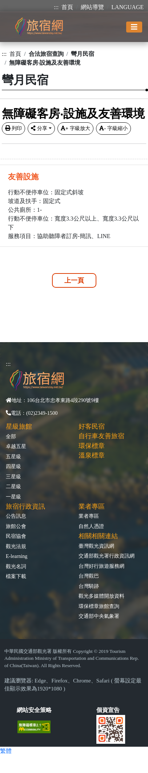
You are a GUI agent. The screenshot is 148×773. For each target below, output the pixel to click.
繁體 (6, 751)
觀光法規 (16, 546)
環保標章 (92, 445)
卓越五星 (16, 446)
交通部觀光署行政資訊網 (107, 556)
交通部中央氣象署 (99, 616)
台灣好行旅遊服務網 (101, 566)
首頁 (67, 7)
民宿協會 (16, 536)
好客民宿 (92, 426)
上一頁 (74, 280)
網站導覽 (92, 7)
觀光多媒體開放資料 (101, 596)
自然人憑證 (91, 526)
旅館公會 (16, 526)
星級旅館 (19, 426)
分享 (39, 128)
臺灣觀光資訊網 (96, 546)
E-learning (16, 556)
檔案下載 (16, 576)
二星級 (13, 486)
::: (56, 7)
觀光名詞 (16, 566)
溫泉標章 (92, 455)
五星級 (13, 456)
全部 (11, 436)
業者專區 (89, 516)
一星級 (13, 497)
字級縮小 (113, 128)
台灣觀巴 (89, 576)
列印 (13, 128)
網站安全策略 (34, 710)
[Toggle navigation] (134, 27)
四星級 (13, 466)
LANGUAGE (127, 7)
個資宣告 (108, 710)
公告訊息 (16, 516)
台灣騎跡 (89, 586)
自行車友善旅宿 (101, 436)
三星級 (13, 476)
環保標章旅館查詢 (99, 606)
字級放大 (75, 128)
